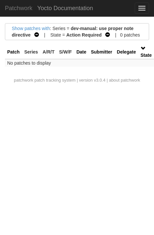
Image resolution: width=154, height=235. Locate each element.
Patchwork (18, 8)
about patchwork (124, 80)
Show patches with (31, 28)
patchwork (23, 80)
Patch (13, 52)
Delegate (126, 52)
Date (81, 52)
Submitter (101, 52)
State (146, 55)
